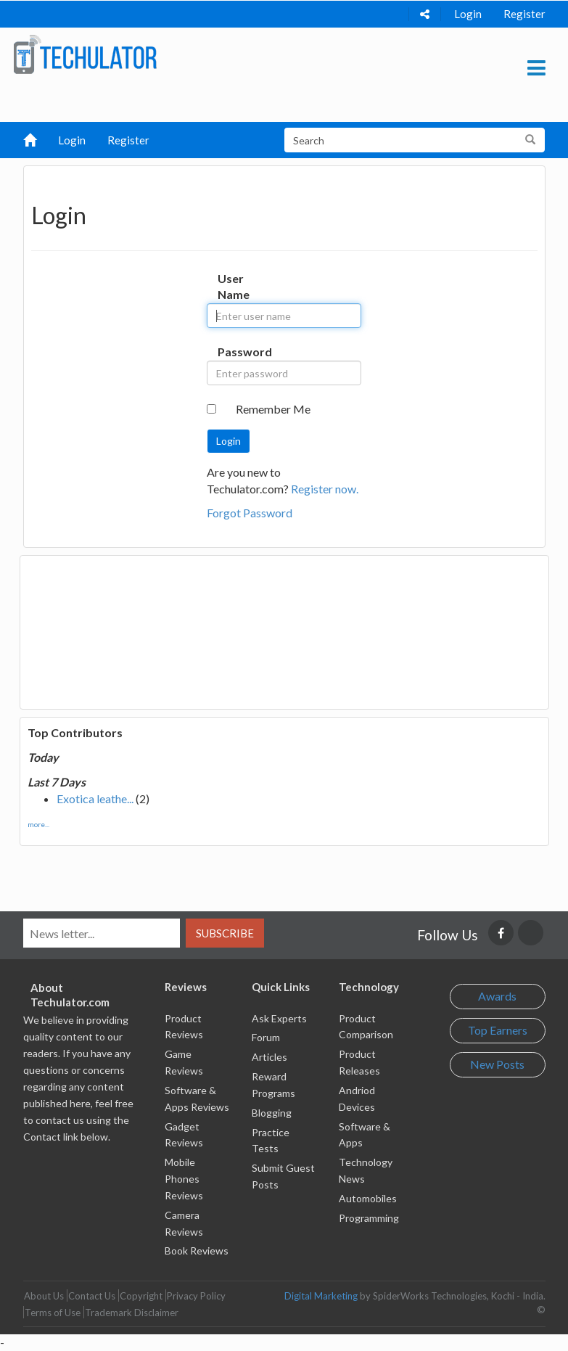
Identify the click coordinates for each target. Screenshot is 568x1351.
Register (524, 13)
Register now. (324, 489)
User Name (231, 286)
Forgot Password (249, 513)
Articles (269, 1057)
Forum (266, 1037)
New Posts (497, 1064)
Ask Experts (279, 1018)
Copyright (141, 1296)
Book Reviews (197, 1250)
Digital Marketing (321, 1296)
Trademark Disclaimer (131, 1312)
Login (468, 13)
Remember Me (273, 409)
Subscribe (225, 933)
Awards (497, 996)
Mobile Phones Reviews (184, 1179)
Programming (369, 1218)
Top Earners (497, 1030)
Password (231, 351)
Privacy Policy (196, 1296)
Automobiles (368, 1198)
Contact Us (91, 1296)
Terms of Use (53, 1312)
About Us (44, 1296)
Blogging (272, 1112)
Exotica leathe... (95, 798)
